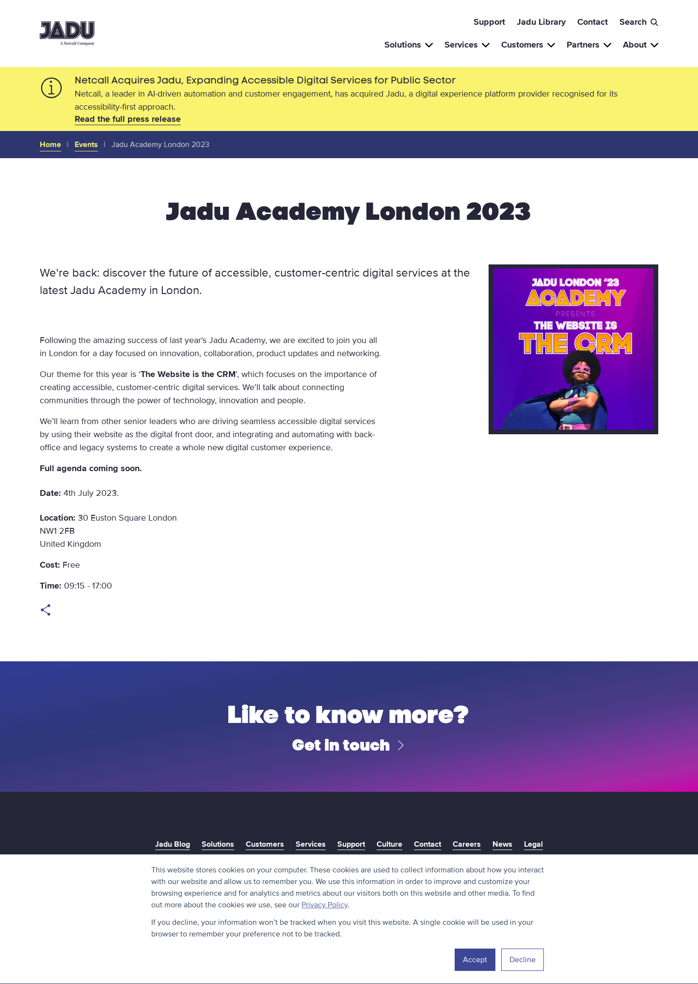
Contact (592, 21)
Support (489, 21)
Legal (533, 844)
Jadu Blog (172, 844)
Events (86, 144)
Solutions (408, 44)
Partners (589, 44)
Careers (467, 844)
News (502, 844)
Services (467, 44)
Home (50, 144)
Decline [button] (522, 960)
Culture (389, 844)
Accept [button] (475, 960)
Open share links (45, 610)
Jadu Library (541, 21)
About (640, 44)
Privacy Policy (324, 905)
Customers (528, 44)
